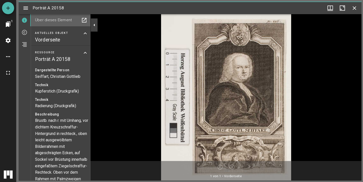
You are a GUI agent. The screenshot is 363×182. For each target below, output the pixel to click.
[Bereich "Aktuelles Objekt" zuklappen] (85, 33)
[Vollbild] (8, 73)
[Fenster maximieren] (342, 8)
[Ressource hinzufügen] (8, 8)
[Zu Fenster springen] (8, 24)
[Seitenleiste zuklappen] (94, 25)
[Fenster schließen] (354, 8)
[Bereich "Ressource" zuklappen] (85, 53)
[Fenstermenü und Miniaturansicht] (330, 8)
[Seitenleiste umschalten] (26, 8)
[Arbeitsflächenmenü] (8, 40)
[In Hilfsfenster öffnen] (84, 20)
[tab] (25, 20)
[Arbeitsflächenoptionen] (8, 57)
